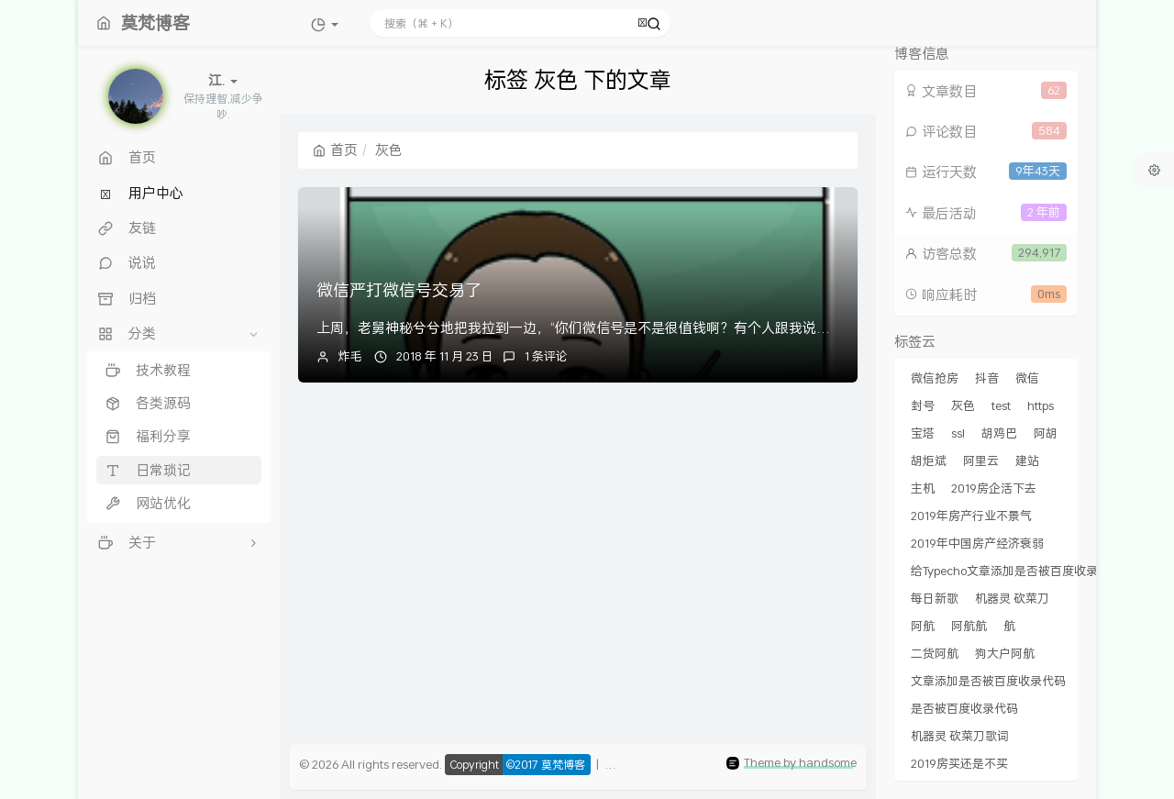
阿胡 (1046, 433)
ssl (958, 433)
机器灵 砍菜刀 (1012, 598)
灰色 (963, 405)
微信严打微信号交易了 (399, 290)
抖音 (987, 378)
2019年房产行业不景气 (971, 515)
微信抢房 (934, 378)
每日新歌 (934, 598)
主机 (923, 488)
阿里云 (981, 460)
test (1001, 405)
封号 (923, 405)
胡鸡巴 (999, 433)
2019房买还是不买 (959, 763)
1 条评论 (546, 356)
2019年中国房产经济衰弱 (977, 543)
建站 (1027, 460)
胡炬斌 (929, 460)
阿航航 (969, 625)
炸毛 (350, 356)
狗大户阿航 (1005, 653)
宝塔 (923, 433)
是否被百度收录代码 (964, 708)
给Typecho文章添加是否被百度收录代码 (1016, 570)
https (1040, 405)
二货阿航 (934, 653)
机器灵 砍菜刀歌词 (960, 735)
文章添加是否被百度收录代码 (988, 680)
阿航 (923, 625)
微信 (1027, 378)
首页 (335, 149)
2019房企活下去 (993, 488)
